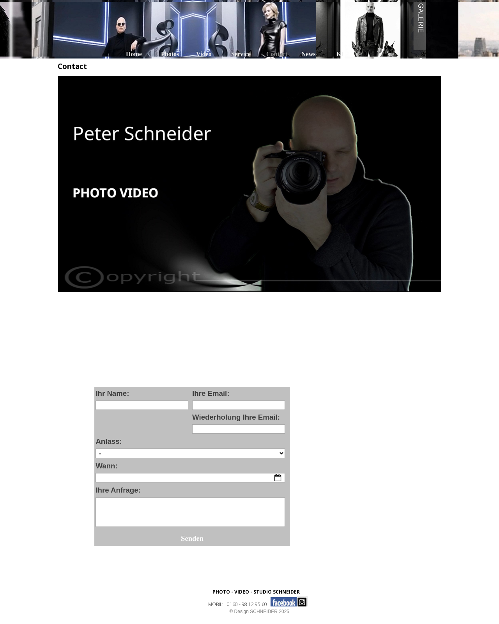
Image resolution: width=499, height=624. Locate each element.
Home (134, 54)
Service (241, 54)
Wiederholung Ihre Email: (236, 417)
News (308, 54)
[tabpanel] (256, 597)
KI (340, 54)
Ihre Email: (210, 393)
